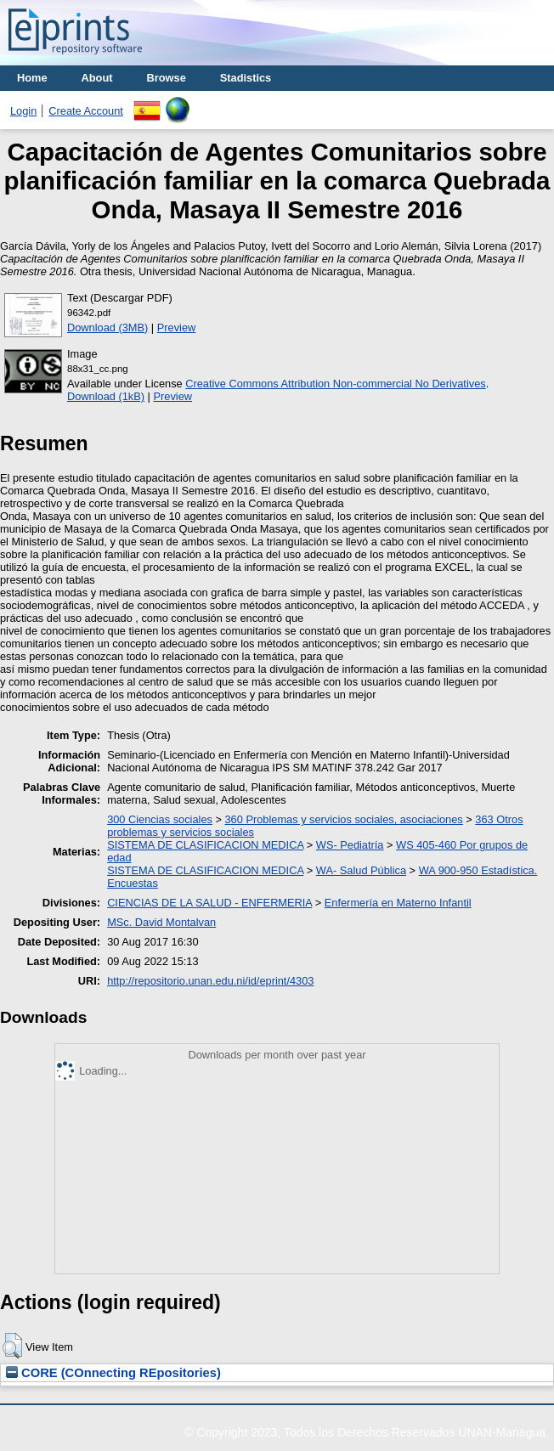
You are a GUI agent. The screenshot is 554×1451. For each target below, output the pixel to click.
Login (23, 110)
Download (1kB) (105, 396)
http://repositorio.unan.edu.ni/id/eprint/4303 (210, 980)
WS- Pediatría (350, 844)
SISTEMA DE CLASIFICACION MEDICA (205, 844)
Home (32, 77)
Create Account (85, 110)
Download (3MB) (107, 327)
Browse (166, 77)
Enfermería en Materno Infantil (398, 902)
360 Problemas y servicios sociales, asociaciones (344, 819)
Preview (176, 327)
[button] (12, 1345)
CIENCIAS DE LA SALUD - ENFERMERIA (209, 902)
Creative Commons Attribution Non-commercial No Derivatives (335, 383)
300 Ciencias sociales (159, 819)
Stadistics (245, 77)
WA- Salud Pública (361, 870)
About (97, 77)
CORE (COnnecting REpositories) (113, 1373)
